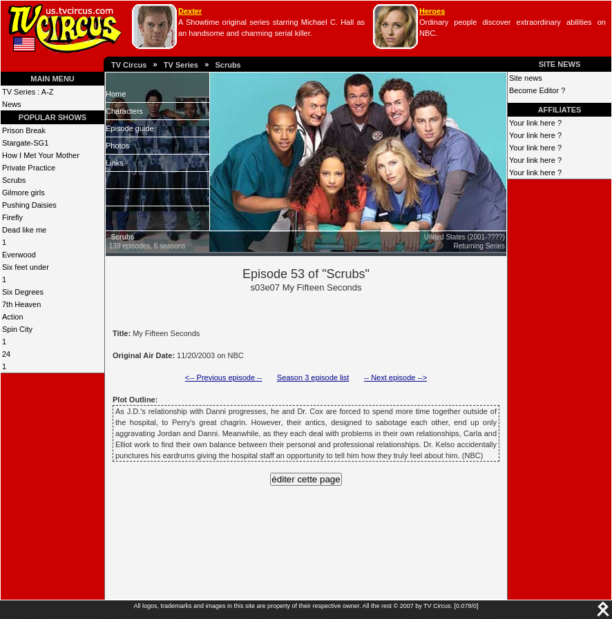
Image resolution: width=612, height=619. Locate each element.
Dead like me (24, 230)
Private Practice (28, 168)
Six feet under (25, 267)
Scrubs (227, 65)
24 (6, 354)
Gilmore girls (23, 192)
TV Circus (128, 65)
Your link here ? (535, 123)
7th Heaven (21, 304)
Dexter (190, 11)
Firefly (12, 217)
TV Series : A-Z (28, 92)
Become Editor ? (537, 90)
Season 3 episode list (313, 377)
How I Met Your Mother (40, 155)
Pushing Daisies (29, 205)
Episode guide (130, 128)
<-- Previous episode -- (223, 377)
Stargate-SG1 (25, 143)
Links (115, 163)
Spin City (17, 329)
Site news (525, 78)
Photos (117, 145)
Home (116, 94)
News (11, 104)
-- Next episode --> (395, 377)
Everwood (19, 254)
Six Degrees (23, 292)
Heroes (432, 11)
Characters (124, 111)
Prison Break (24, 130)
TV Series (181, 65)
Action (12, 317)
